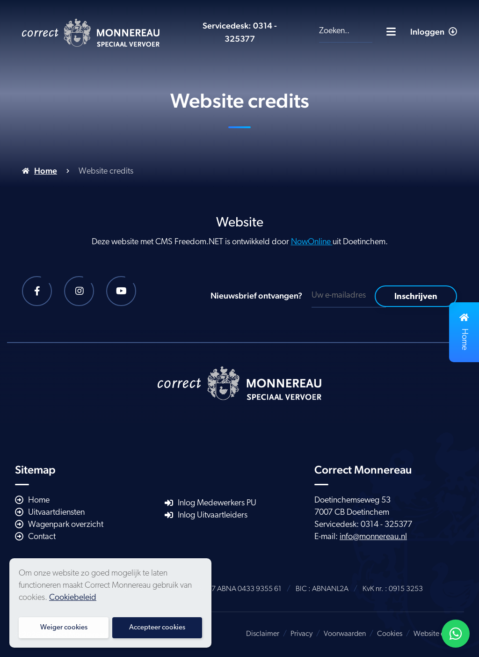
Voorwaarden (345, 634)
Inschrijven (415, 296)
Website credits (438, 634)
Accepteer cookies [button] (157, 627)
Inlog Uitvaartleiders (212, 515)
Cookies (389, 634)
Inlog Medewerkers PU (217, 503)
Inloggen (433, 31)
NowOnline (312, 242)
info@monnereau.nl (373, 537)
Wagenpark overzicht (65, 524)
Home (45, 170)
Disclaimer (262, 634)
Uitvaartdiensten (56, 512)
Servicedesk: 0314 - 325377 (363, 524)
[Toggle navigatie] (391, 31)
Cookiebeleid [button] (72, 597)
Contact (42, 537)
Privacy (301, 634)
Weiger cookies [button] (63, 627)
